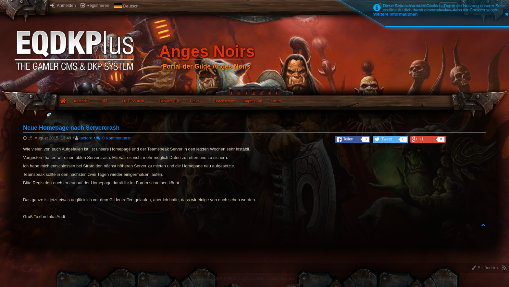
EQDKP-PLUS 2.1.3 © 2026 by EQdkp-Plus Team (254, 278)
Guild (102, 100)
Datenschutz (224, 100)
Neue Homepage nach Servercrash (71, 127)
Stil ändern (485, 267)
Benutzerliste (170, 100)
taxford (86, 138)
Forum (276, 100)
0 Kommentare (113, 138)
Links (194, 100)
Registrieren (95, 5)
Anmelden (63, 5)
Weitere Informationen (395, 14)
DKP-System (133, 100)
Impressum (252, 100)
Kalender (81, 100)
